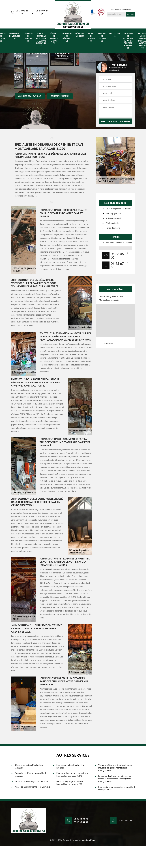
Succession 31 (114, 34)
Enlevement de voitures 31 (14, 36)
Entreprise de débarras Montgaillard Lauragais (30, 774)
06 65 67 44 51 (39, 12)
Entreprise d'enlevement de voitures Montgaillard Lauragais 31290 (72, 774)
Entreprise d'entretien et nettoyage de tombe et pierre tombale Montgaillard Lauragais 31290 (114, 779)
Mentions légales (88, 840)
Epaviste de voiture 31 (102, 37)
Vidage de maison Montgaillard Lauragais (32, 787)
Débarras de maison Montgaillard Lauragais (29, 766)
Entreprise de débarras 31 (67, 37)
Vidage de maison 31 (91, 37)
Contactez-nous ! (60, 96)
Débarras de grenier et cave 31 (54, 38)
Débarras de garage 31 (28, 37)
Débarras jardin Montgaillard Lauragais (31, 781)
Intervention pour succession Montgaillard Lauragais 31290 (116, 788)
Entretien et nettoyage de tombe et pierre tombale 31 (128, 40)
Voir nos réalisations (29, 96)
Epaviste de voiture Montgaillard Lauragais (70, 766)
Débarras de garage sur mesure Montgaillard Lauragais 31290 (69, 782)
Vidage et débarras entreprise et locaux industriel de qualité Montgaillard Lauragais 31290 (115, 768)
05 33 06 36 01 (19, 12)
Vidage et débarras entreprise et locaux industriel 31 (41, 39)
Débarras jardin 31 (79, 34)
